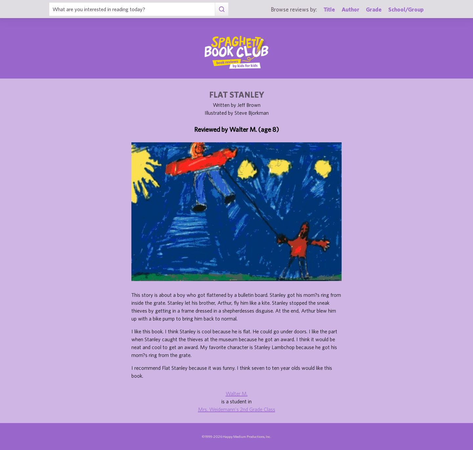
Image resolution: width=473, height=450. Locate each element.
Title (329, 9)
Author (350, 9)
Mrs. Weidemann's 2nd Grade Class (236, 409)
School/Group (406, 9)
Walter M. (237, 393)
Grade (374, 9)
